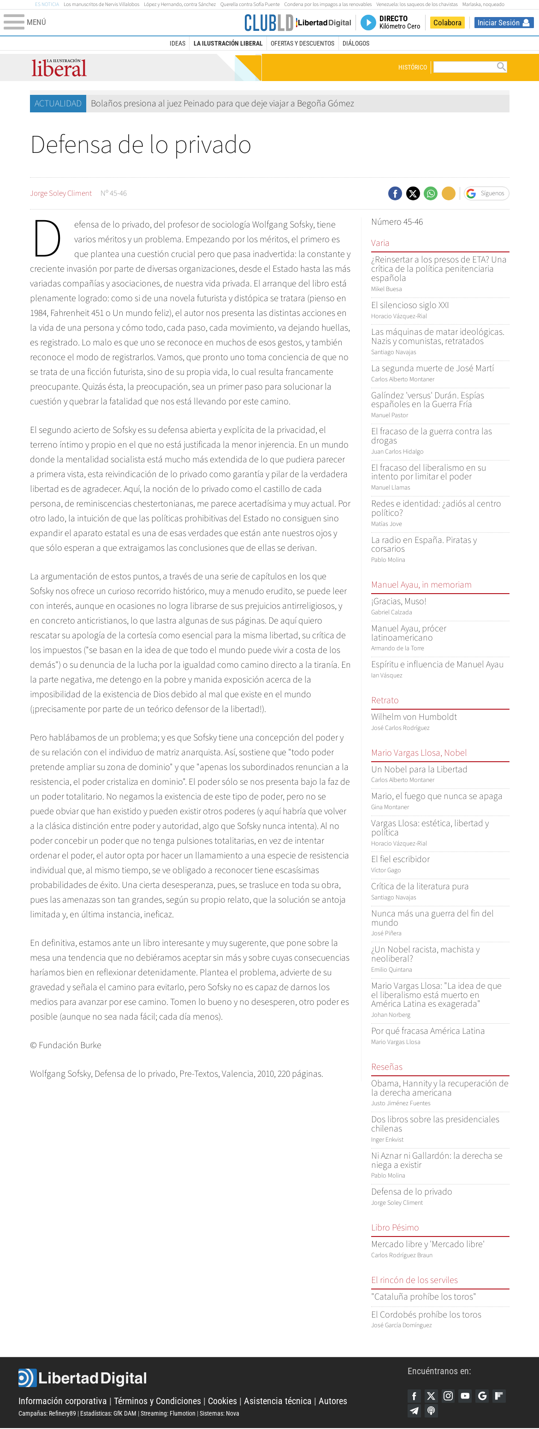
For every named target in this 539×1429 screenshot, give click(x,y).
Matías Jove (440, 514)
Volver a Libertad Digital (319, 22)
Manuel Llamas (440, 478)
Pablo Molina (440, 550)
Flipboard (502, 1396)
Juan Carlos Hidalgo (440, 441)
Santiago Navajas (440, 342)
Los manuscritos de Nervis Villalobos (101, 4)
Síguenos (492, 193)
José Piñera (440, 924)
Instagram (449, 1396)
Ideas (177, 43)
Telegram (414, 1411)
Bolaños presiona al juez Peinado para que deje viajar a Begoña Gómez (222, 103)
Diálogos (356, 43)
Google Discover (485, 1396)
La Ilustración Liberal (228, 43)
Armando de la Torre (440, 638)
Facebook (414, 1396)
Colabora (447, 22)
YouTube (467, 1396)
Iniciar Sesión (499, 22)
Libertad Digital (213, 1378)
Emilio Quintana (440, 959)
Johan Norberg (440, 1001)
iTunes (432, 1411)
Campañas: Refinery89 (47, 1413)
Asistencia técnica (278, 1401)
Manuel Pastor (440, 405)
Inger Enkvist (440, 1129)
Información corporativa (62, 1401)
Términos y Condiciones (157, 1401)
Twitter (432, 1396)
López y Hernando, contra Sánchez (180, 4)
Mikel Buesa (440, 274)
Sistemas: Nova (219, 1413)
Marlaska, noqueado (483, 4)
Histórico (412, 67)
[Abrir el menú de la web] (123, 22)
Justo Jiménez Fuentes (440, 1093)
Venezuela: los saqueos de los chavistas (416, 4)
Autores (333, 1401)
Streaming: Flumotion (168, 1413)
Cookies (222, 1401)
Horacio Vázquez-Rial (440, 833)
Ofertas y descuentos (302, 43)
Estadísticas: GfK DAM (108, 1413)
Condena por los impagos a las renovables (328, 4)
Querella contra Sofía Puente (250, 4)
